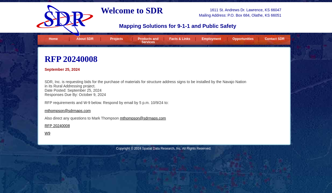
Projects (116, 39)
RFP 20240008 (57, 126)
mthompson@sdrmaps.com (68, 111)
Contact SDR (274, 39)
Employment (211, 39)
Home (53, 39)
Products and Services (148, 39)
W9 (47, 133)
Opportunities (243, 39)
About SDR (84, 39)
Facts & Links (179, 39)
